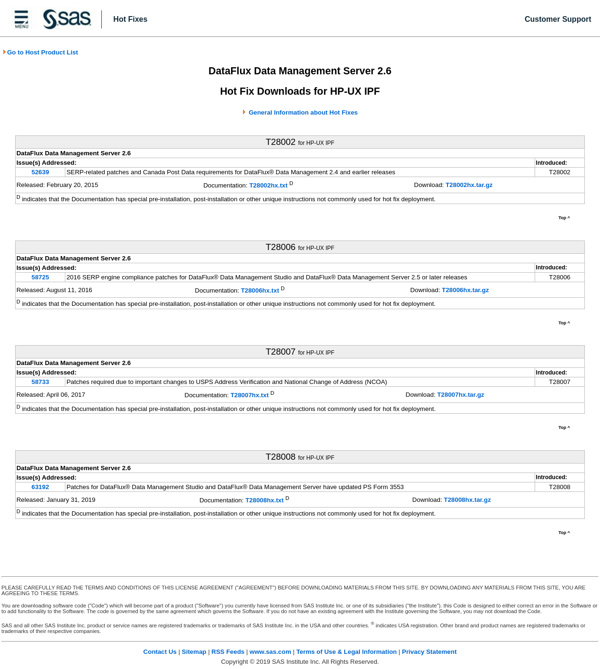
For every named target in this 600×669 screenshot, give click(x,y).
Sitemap (194, 651)
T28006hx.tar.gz (465, 290)
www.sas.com (270, 651)
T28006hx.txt (260, 290)
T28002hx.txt (268, 185)
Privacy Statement (429, 651)
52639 (40, 172)
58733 (40, 381)
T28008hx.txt (264, 500)
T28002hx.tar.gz (469, 184)
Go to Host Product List (40, 52)
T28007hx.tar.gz (460, 394)
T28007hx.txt (250, 395)
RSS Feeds (228, 651)
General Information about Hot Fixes (303, 112)
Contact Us (160, 651)
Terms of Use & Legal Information (346, 651)
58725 (40, 277)
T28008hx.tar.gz (467, 499)
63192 (40, 487)
